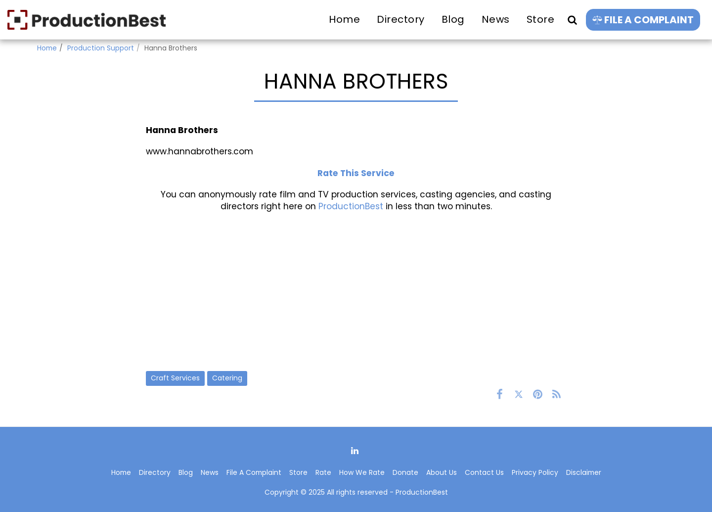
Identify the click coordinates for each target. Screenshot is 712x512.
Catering (227, 378)
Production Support (100, 48)
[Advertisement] (356, 291)
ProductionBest (350, 206)
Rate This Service (356, 173)
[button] (572, 19)
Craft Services (175, 378)
